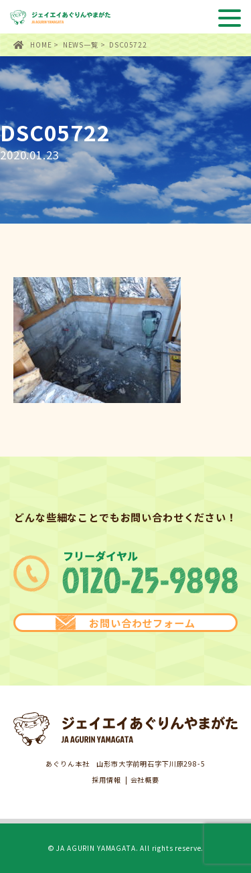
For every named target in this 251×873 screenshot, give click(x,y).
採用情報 (106, 780)
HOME (41, 44)
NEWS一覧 (80, 44)
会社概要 (145, 780)
